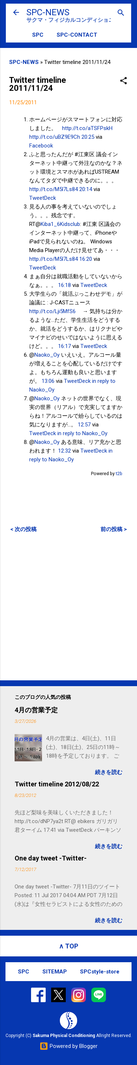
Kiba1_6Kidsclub (60, 224)
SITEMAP (54, 971)
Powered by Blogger (68, 1046)
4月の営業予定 (36, 710)
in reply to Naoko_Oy (82, 433)
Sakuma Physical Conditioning (64, 1035)
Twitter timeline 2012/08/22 (57, 784)
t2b (119, 473)
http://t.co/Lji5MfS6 (52, 311)
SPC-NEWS (47, 12)
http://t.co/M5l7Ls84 (53, 189)
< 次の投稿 (23, 529)
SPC (37, 35)
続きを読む (108, 772)
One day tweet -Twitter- (51, 858)
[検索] (121, 13)
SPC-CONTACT (77, 35)
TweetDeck (42, 198)
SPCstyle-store (99, 971)
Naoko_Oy (47, 355)
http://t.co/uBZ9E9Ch (54, 137)
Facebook (41, 145)
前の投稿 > (113, 529)
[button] (123, 81)
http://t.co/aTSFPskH (87, 128)
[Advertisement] (68, 606)
